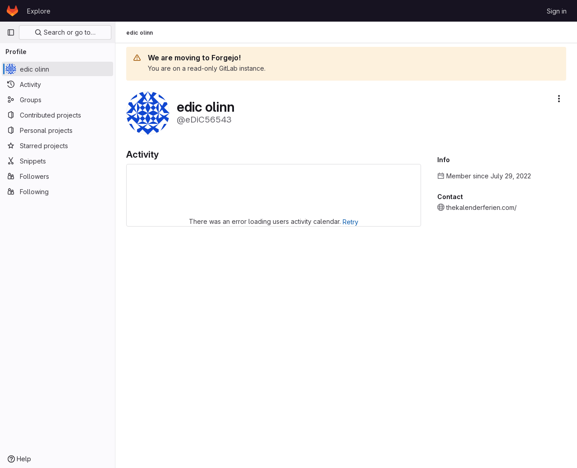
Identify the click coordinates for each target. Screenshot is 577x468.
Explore (38, 11)
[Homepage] (12, 11)
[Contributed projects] (57, 115)
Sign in (557, 11)
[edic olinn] (57, 69)
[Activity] (57, 84)
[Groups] (57, 99)
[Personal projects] (57, 130)
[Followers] (57, 176)
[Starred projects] (57, 145)
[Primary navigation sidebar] (11, 32)
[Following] (57, 191)
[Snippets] (57, 161)
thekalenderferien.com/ (481, 207)
